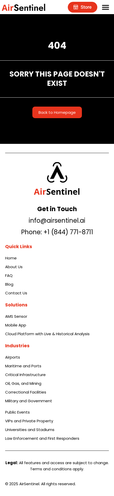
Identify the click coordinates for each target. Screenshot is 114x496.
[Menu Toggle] (105, 7)
